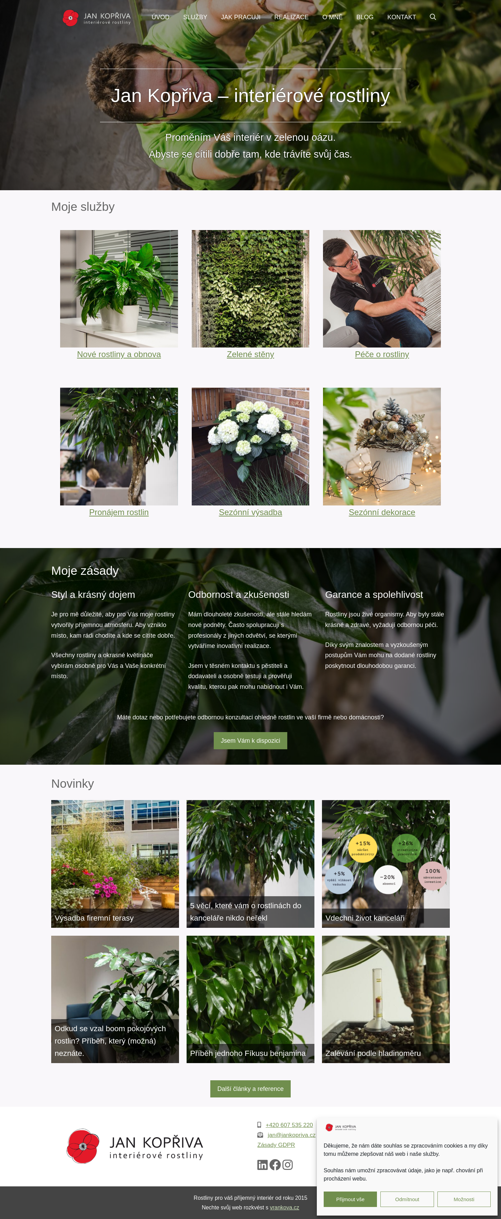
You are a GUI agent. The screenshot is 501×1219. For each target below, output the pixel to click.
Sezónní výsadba (250, 512)
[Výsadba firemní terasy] (115, 864)
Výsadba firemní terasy (94, 918)
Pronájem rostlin (118, 512)
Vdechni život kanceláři (364, 918)
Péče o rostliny (382, 354)
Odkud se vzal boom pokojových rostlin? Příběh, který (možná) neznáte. (110, 1041)
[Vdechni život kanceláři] (386, 864)
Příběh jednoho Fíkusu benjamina (247, 1053)
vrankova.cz (284, 1207)
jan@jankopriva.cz (291, 1135)
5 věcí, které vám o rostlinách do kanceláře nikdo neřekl (245, 911)
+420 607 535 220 (289, 1125)
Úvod (160, 17)
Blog (365, 17)
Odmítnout (407, 1199)
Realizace (291, 17)
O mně (332, 17)
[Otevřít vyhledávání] (433, 17)
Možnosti (464, 1199)
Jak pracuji (240, 17)
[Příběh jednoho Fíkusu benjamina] (250, 999)
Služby (195, 17)
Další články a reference (250, 1088)
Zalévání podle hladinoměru (373, 1053)
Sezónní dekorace (382, 512)
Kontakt (401, 17)
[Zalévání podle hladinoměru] (386, 999)
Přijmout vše (350, 1199)
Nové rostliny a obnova (119, 354)
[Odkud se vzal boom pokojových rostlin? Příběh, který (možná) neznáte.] (115, 999)
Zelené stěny (250, 354)
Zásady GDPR (276, 1145)
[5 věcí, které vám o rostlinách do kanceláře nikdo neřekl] (250, 864)
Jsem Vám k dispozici (250, 740)
